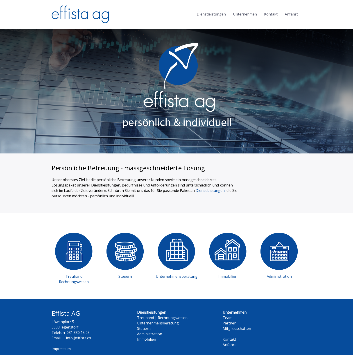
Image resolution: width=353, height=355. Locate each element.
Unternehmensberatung (158, 323)
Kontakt (271, 14)
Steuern (144, 328)
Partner (229, 323)
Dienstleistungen (211, 14)
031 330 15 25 (78, 332)
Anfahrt (291, 14)
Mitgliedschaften (237, 328)
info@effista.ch (78, 337)
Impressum (61, 348)
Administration (149, 333)
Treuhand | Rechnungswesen (162, 317)
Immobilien (146, 339)
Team (227, 317)
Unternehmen (245, 14)
